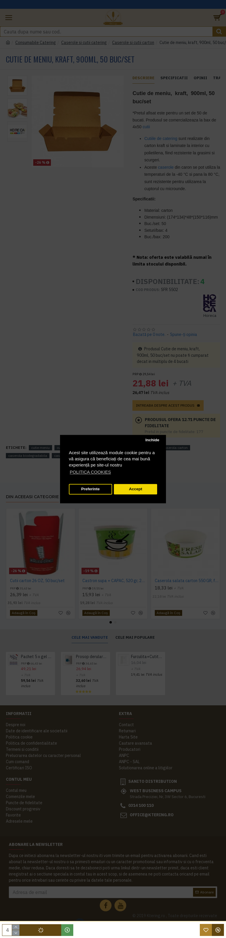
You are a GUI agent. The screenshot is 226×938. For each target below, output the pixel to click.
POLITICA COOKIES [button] (90, 471)
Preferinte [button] (90, 489)
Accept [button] (135, 489)
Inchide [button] (152, 440)
